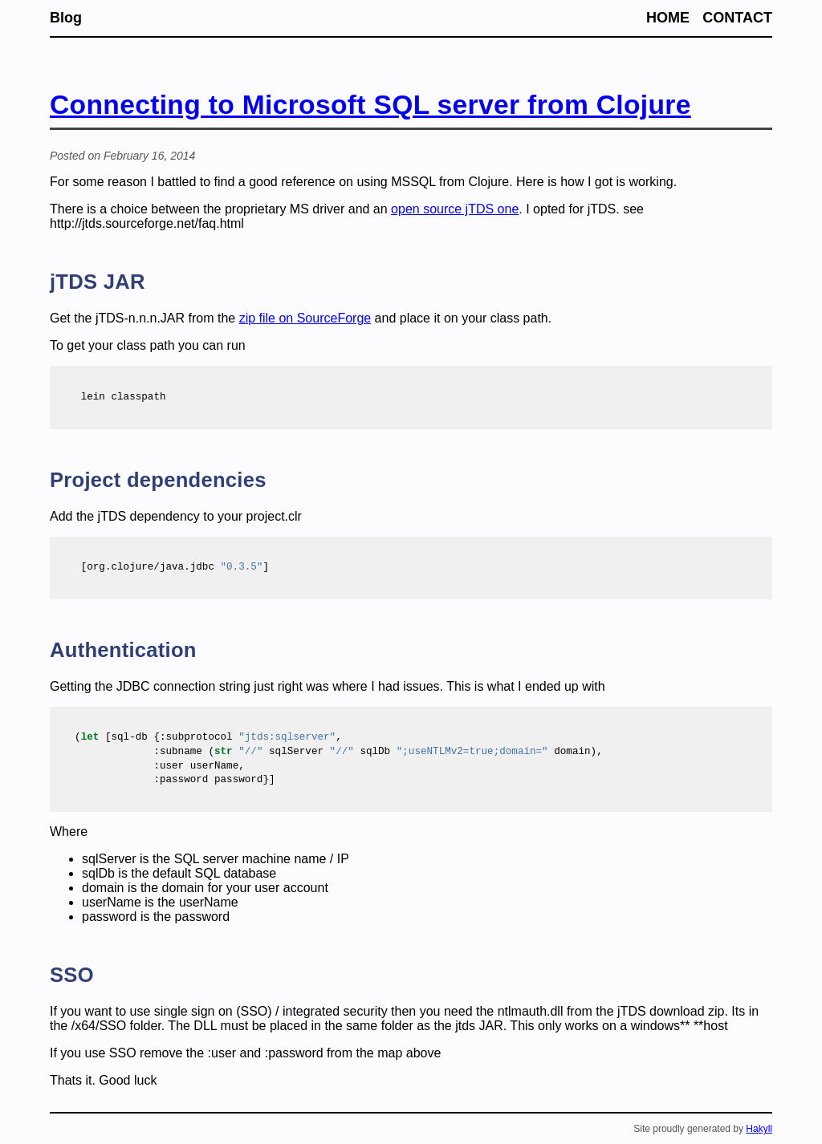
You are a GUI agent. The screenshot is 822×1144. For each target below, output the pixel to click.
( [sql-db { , (208, 737)
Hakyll (759, 1128)
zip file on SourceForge (305, 318)
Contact (737, 18)
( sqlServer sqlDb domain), (339, 752)
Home (668, 18)
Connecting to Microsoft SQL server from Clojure (370, 105)
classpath (114, 397)
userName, (160, 766)
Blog (66, 18)
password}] (169, 780)
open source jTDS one (455, 209)
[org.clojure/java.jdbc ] (166, 567)
